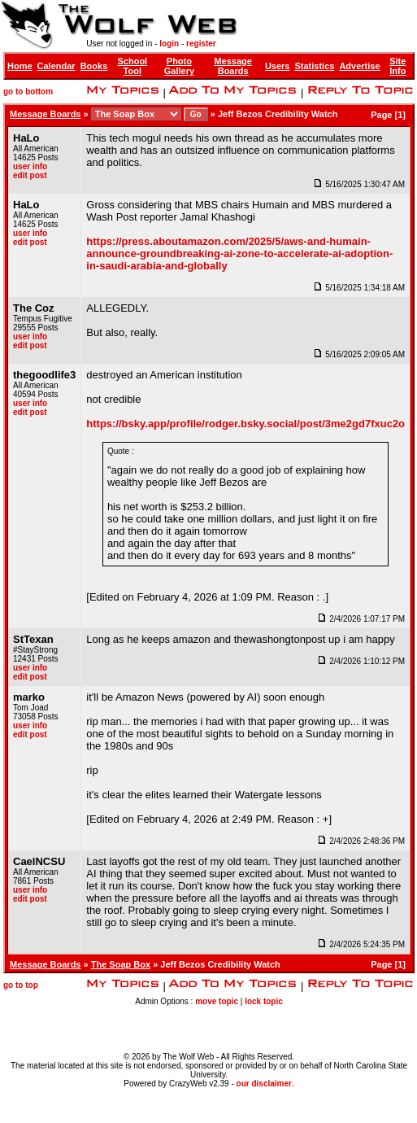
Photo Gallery (179, 66)
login (169, 43)
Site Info (397, 66)
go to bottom (28, 91)
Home (20, 66)
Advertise (359, 66)
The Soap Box (120, 964)
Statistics (314, 66)
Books (94, 66)
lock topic (264, 1001)
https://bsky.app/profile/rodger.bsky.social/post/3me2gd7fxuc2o (245, 423)
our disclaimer (264, 1083)
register (201, 43)
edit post (30, 175)
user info (30, 166)
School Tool (132, 66)
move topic (216, 1001)
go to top (20, 985)
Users (277, 66)
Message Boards (232, 66)
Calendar (56, 66)
